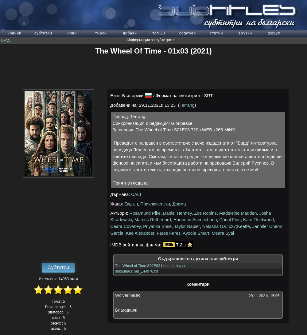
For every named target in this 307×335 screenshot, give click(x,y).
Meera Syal (223, 233)
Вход (5, 40)
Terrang (187, 105)
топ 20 (158, 33)
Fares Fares (169, 233)
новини (14, 33)
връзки (245, 33)
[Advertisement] (153, 72)
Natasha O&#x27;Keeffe (226, 226)
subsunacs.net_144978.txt (136, 271)
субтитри (43, 33)
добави (130, 33)
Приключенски (155, 203)
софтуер (187, 33)
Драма (179, 203)
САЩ (136, 194)
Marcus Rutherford (152, 219)
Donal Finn (230, 219)
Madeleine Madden (238, 213)
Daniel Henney (177, 213)
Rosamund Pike (145, 213)
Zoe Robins (205, 213)
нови (72, 33)
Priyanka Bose (157, 226)
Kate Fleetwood (258, 219)
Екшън (131, 203)
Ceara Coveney (125, 226)
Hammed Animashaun (195, 219)
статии (216, 33)
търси (101, 33)
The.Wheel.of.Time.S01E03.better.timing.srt (150, 266)
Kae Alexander (140, 233)
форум (274, 33)
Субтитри (58, 267)
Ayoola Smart (196, 233)
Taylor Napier (187, 226)
